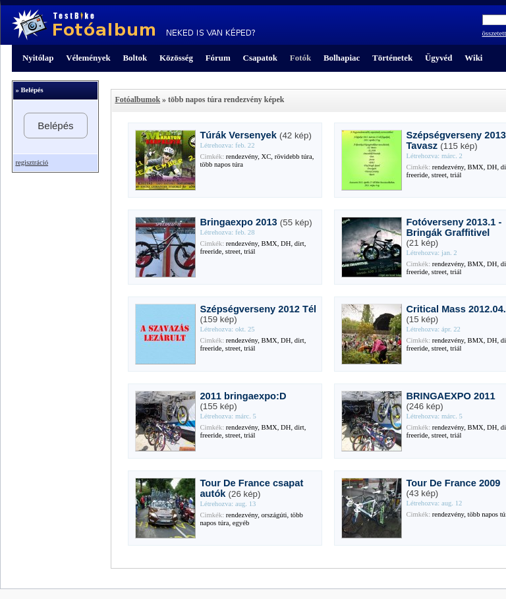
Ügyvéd (439, 58)
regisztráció (31, 162)
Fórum (218, 58)
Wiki (473, 58)
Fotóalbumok (137, 99)
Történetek (392, 58)
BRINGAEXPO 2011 (450, 396)
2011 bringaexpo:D (243, 396)
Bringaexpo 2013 (238, 222)
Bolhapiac (341, 58)
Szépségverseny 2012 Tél (258, 309)
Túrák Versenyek (238, 135)
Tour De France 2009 (453, 483)
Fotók (300, 58)
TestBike (133, 25)
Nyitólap (37, 58)
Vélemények (88, 58)
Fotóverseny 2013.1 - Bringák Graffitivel (453, 227)
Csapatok (260, 58)
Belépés (55, 125)
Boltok (135, 58)
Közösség (176, 58)
